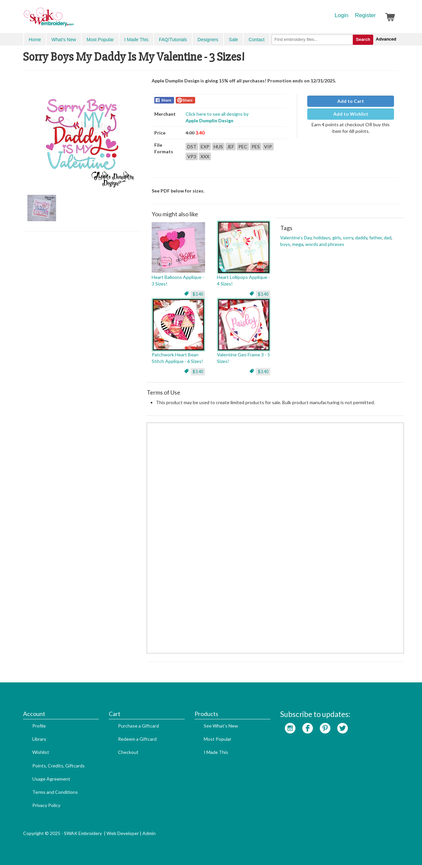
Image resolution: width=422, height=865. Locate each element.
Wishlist (40, 752)
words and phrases (324, 244)
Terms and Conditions (55, 792)
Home (35, 39)
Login (341, 15)
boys (285, 244)
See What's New (221, 726)
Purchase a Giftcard (138, 726)
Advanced (386, 39)
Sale (233, 39)
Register (365, 15)
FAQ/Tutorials (173, 39)
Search (363, 39)
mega (297, 244)
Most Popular (100, 39)
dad (387, 237)
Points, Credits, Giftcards (58, 765)
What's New (63, 39)
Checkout (128, 752)
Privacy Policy (46, 805)
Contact (256, 39)
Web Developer (122, 833)
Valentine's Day (296, 237)
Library (39, 739)
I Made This (136, 39)
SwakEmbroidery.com (72, 20)
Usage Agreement (51, 779)
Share (166, 100)
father (375, 237)
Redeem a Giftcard (137, 739)
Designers (207, 39)
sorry (348, 237)
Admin (149, 833)
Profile (39, 726)
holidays (322, 237)
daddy (361, 237)
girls (336, 237)
